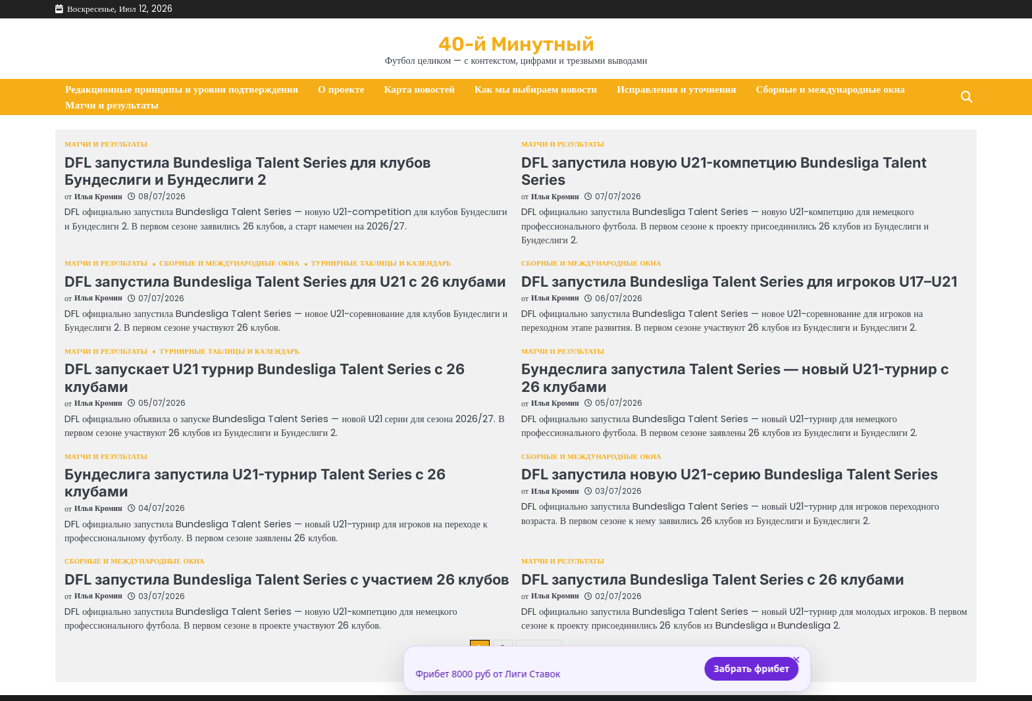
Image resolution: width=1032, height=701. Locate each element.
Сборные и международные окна (830, 90)
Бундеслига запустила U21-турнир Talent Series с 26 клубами (281, 458)
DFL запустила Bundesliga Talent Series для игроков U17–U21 (731, 266)
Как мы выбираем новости (536, 90)
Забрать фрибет (660, 668)
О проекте (341, 90)
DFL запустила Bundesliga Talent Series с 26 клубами (706, 545)
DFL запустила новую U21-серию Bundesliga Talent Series (722, 458)
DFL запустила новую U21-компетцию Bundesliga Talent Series (740, 163)
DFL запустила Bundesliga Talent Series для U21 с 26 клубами (277, 266)
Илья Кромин (99, 196)
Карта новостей (419, 90)
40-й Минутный (516, 43)
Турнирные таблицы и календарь (390, 249)
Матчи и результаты (112, 105)
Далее (539, 615)
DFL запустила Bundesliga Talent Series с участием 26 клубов (279, 545)
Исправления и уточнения (676, 90)
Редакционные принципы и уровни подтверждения (181, 90)
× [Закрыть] (705, 660)
